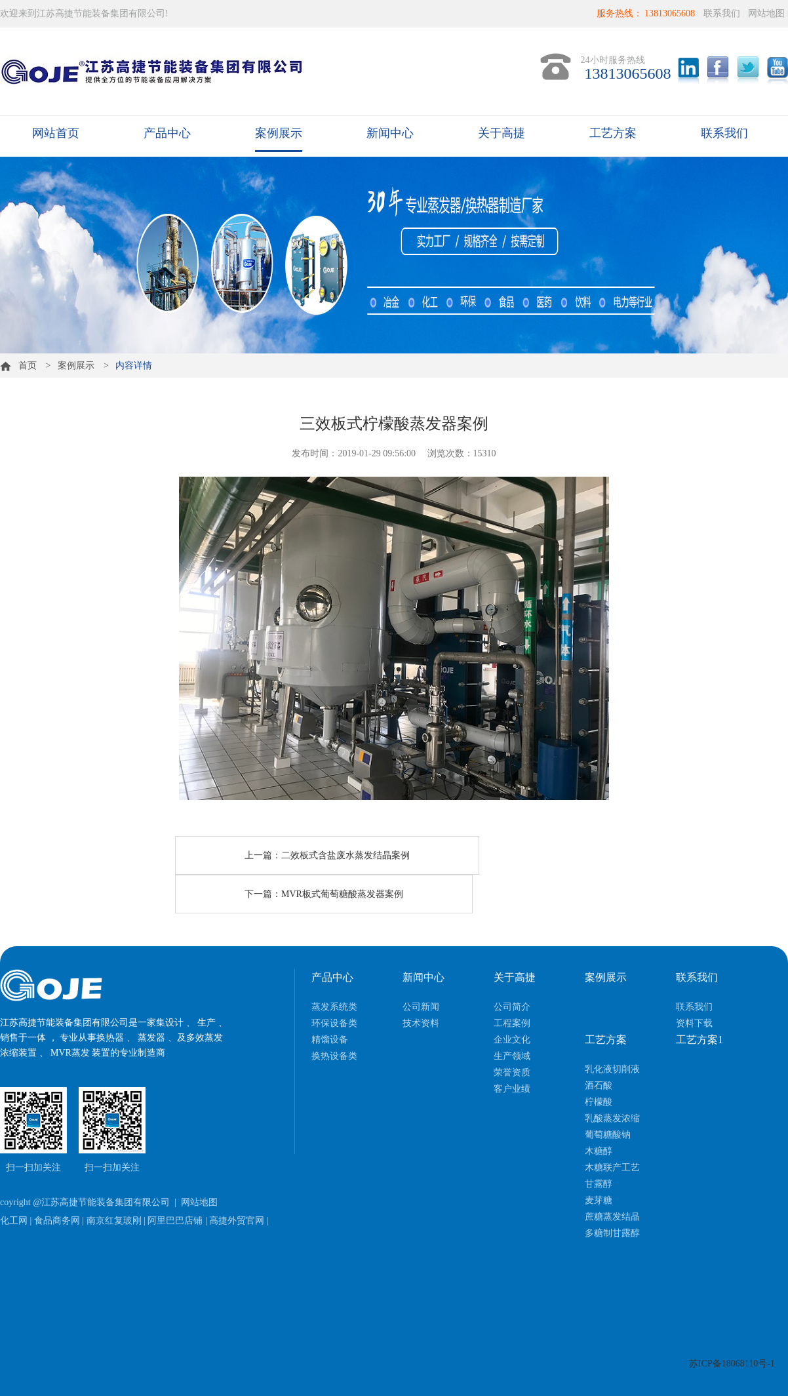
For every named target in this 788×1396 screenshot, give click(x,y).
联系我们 (721, 13)
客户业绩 (512, 1089)
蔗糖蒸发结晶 (612, 1217)
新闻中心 (390, 133)
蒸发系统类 (334, 1007)
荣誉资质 (512, 1072)
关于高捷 (501, 133)
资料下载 (694, 1023)
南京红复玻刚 (114, 1221)
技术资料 (421, 1023)
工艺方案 (613, 133)
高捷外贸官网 (236, 1221)
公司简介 (512, 1007)
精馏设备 (329, 1040)
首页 (18, 365)
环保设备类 (334, 1023)
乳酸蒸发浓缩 (612, 1118)
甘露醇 (598, 1184)
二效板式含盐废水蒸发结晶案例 (345, 855)
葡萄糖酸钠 (608, 1135)
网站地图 (766, 13)
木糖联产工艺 (612, 1167)
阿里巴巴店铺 (175, 1221)
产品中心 (167, 133)
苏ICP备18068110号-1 (732, 1363)
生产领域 (512, 1056)
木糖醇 (598, 1151)
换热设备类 (334, 1056)
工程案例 (512, 1023)
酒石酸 (598, 1085)
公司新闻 (421, 1007)
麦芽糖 (598, 1200)
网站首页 (55, 133)
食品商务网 (57, 1221)
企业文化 (512, 1040)
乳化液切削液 (612, 1069)
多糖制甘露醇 (612, 1233)
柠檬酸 (598, 1102)
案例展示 (278, 133)
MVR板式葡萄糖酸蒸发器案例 (342, 894)
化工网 (14, 1221)
